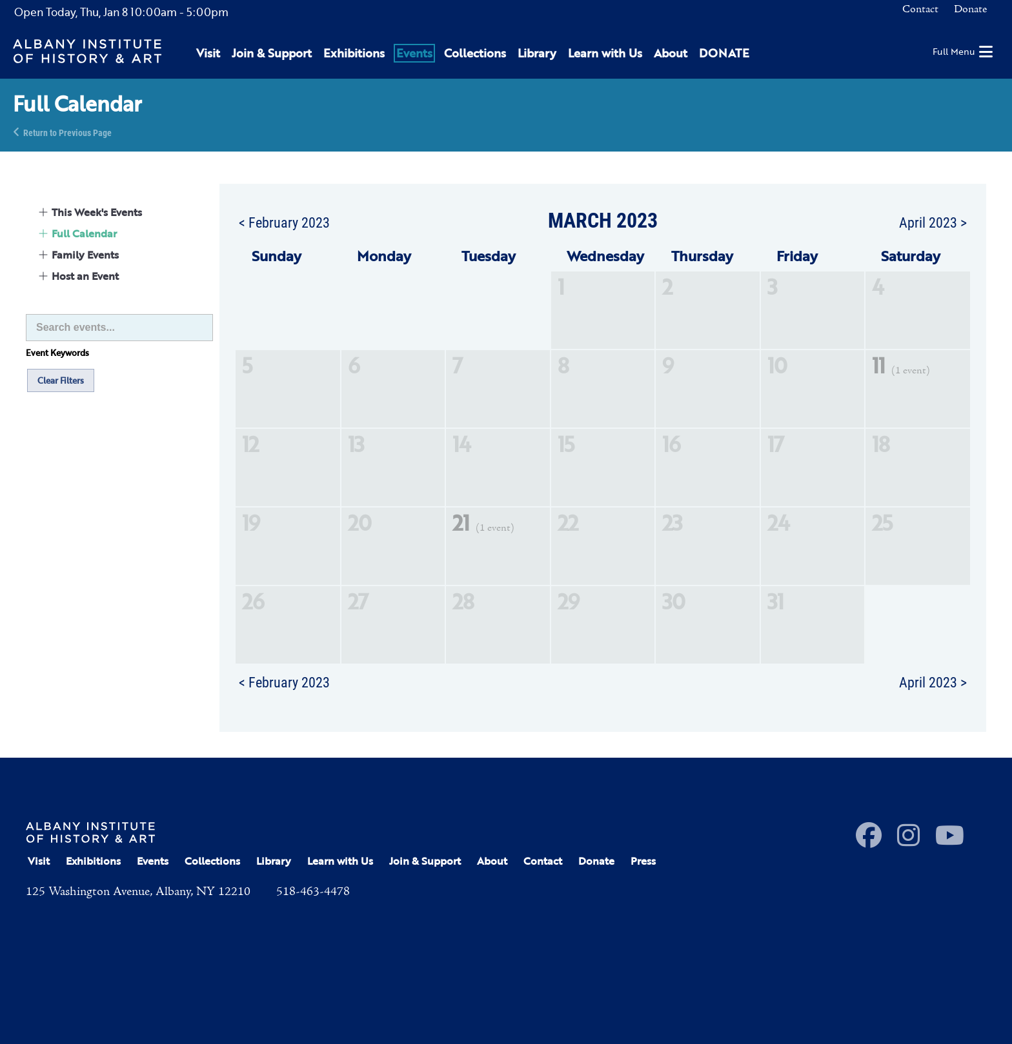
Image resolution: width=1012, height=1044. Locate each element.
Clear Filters (60, 380)
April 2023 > (933, 221)
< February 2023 (284, 221)
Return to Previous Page (67, 131)
